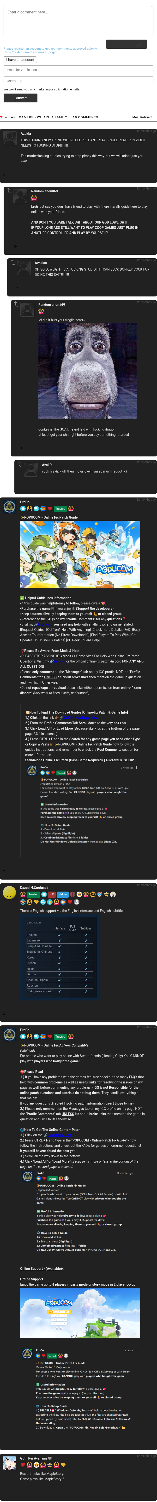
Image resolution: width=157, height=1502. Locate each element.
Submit (20, 98)
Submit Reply (126, 44)
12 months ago (146, 131)
